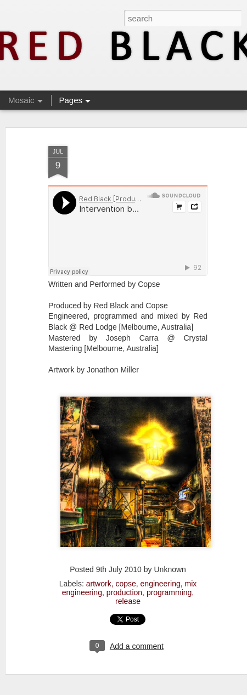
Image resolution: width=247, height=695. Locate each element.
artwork (98, 583)
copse (125, 583)
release (128, 601)
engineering (161, 583)
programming (169, 592)
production (124, 592)
